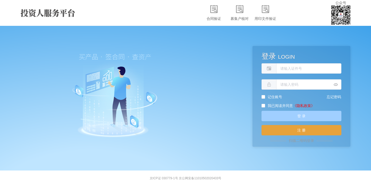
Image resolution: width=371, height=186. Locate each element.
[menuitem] (214, 13)
